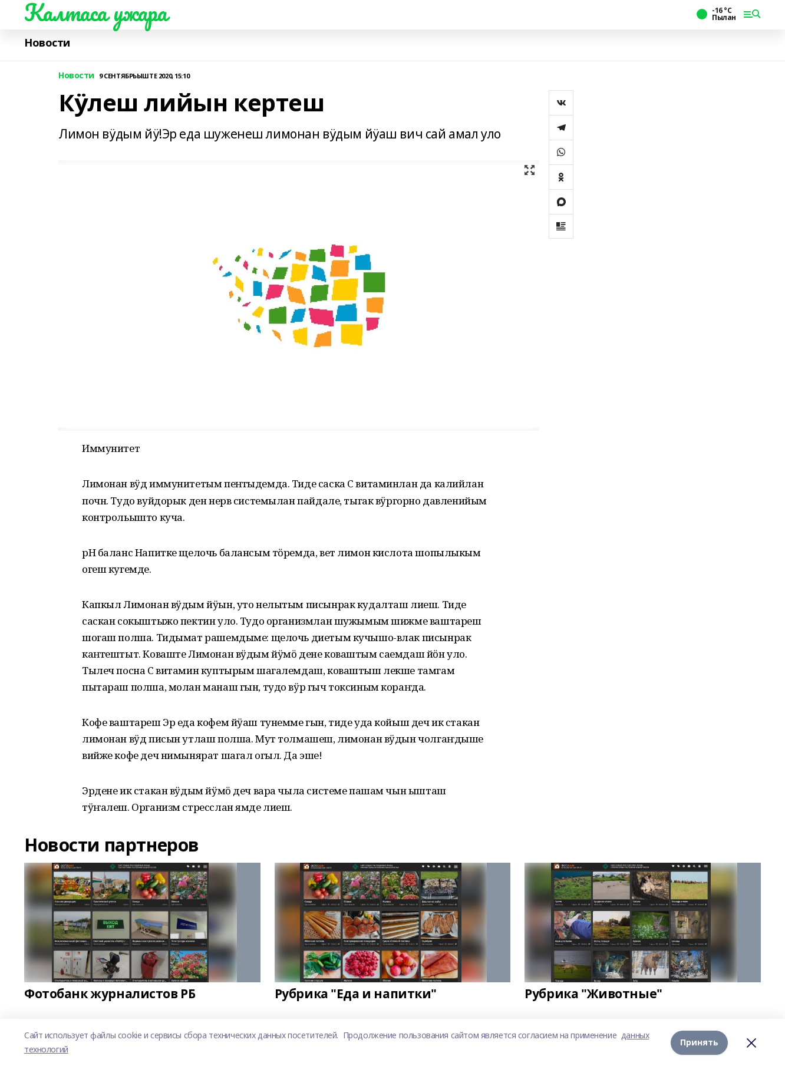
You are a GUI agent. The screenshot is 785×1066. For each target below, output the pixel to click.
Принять (699, 1042)
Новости (47, 43)
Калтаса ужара (95, 12)
